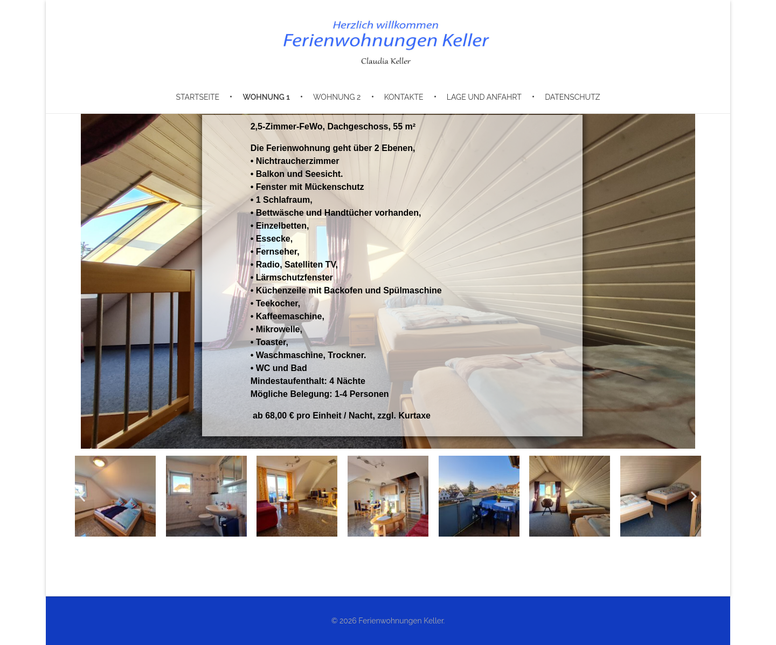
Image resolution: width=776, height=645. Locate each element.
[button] (82, 496)
